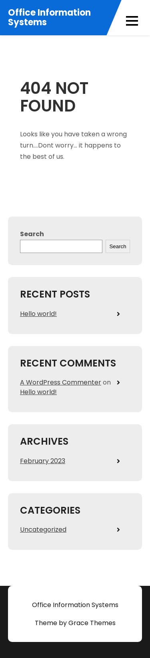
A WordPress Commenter (60, 382)
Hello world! (38, 313)
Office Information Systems (49, 17)
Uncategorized (43, 529)
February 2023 (42, 461)
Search (32, 234)
